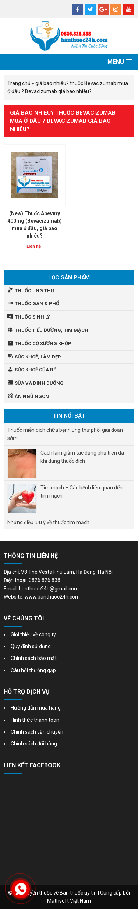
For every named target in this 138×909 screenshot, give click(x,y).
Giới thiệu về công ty (33, 634)
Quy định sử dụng (31, 646)
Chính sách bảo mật (34, 658)
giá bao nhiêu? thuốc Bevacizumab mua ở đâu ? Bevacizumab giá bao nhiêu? (63, 121)
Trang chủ (19, 83)
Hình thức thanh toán (35, 720)
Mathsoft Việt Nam (69, 901)
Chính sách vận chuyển (37, 732)
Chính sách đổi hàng (34, 744)
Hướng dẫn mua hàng (36, 708)
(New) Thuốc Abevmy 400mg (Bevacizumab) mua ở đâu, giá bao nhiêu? (34, 225)
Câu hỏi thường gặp (33, 670)
